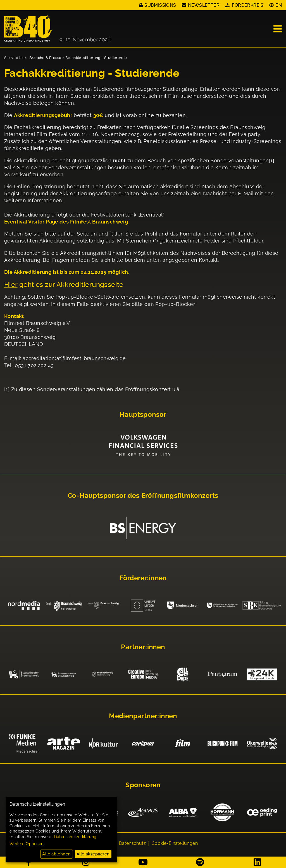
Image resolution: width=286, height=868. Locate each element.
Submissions (160, 5)
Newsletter (204, 5)
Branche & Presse (45, 58)
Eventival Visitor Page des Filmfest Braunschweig (66, 222)
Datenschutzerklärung (75, 836)
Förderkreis (247, 5)
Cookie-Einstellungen (175, 843)
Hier (11, 285)
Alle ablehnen (56, 854)
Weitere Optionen (26, 844)
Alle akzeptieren (93, 854)
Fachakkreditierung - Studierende (96, 58)
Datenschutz (132, 843)
